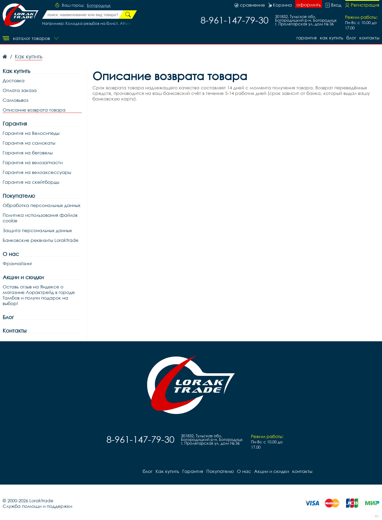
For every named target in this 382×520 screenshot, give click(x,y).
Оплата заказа (20, 90)
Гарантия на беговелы (28, 152)
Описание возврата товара (34, 110)
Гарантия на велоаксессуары (37, 172)
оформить (308, 4)
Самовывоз (15, 100)
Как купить (331, 37)
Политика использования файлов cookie (40, 217)
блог (351, 37)
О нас (11, 254)
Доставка (14, 80)
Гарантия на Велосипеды (31, 133)
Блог (8, 317)
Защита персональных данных (37, 230)
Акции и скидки (23, 277)
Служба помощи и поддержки (37, 506)
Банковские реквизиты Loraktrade (40, 240)
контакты (369, 37)
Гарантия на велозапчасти (33, 162)
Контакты (14, 330)
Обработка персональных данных (41, 205)
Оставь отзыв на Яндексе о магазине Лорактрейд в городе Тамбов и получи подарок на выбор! (39, 295)
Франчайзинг (17, 263)
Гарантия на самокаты (29, 143)
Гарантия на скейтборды (31, 182)
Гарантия (306, 37)
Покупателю (19, 196)
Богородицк (99, 5)
